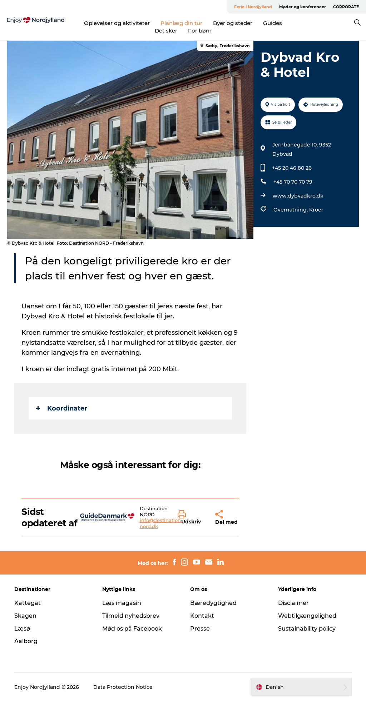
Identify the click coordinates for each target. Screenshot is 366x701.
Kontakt (202, 615)
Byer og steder (232, 23)
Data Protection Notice (123, 687)
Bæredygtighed (213, 603)
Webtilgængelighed (307, 615)
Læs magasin (121, 603)
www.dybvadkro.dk (298, 196)
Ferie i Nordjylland (253, 6)
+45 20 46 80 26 (292, 168)
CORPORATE (346, 6)
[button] (191, 517)
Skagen (25, 615)
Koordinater (61, 408)
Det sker (166, 30)
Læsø (22, 628)
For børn (200, 30)
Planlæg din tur (181, 23)
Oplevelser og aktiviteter (117, 23)
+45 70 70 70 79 (292, 182)
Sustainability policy (307, 628)
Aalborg (26, 641)
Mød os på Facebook (132, 628)
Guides (272, 23)
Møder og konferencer (302, 6)
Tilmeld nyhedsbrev (130, 615)
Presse (200, 628)
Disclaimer (293, 603)
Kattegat (27, 603)
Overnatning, (291, 210)
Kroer (316, 210)
